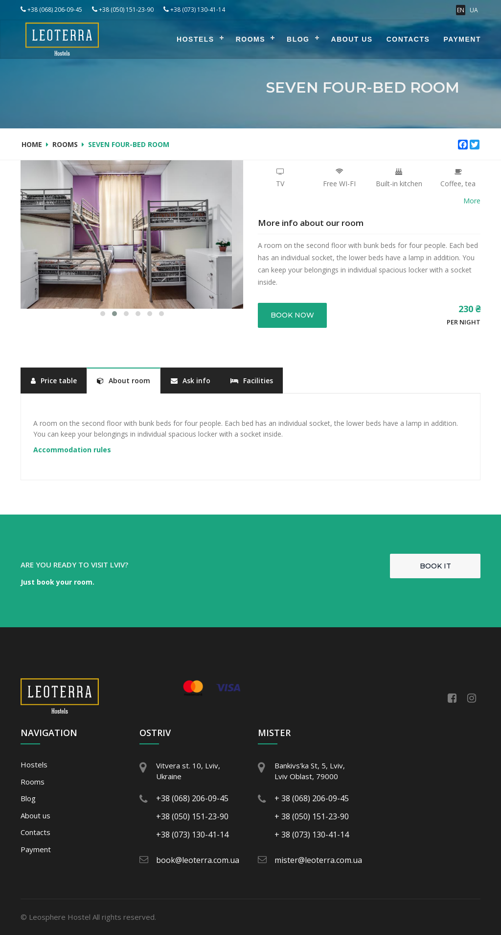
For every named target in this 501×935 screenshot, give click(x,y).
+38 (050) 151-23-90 (123, 9)
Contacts (408, 39)
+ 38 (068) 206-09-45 (311, 798)
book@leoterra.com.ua (197, 860)
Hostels (195, 39)
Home (32, 144)
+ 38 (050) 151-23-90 (311, 816)
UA (474, 10)
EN (460, 10)
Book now (292, 315)
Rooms (250, 39)
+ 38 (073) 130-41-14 (311, 834)
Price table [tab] (54, 380)
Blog (298, 39)
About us (352, 39)
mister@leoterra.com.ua (315, 860)
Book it (435, 566)
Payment (462, 39)
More (471, 200)
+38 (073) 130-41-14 (194, 9)
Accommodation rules (72, 449)
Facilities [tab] (251, 380)
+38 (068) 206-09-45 (51, 9)
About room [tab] (123, 380)
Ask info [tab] (190, 380)
